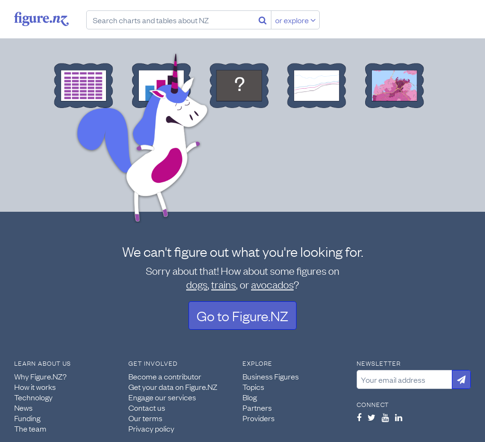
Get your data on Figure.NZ (172, 386)
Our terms (145, 418)
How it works (35, 386)
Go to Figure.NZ (242, 315)
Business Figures (270, 376)
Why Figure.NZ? (40, 376)
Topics (253, 386)
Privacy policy (151, 428)
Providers (258, 418)
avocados (272, 284)
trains (223, 284)
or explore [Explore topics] (295, 20)
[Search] (262, 19)
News (23, 407)
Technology (33, 397)
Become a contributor (164, 376)
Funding (27, 418)
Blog (249, 397)
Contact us (146, 407)
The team (30, 428)
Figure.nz (41, 19)
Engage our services (162, 397)
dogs (196, 284)
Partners (257, 407)
